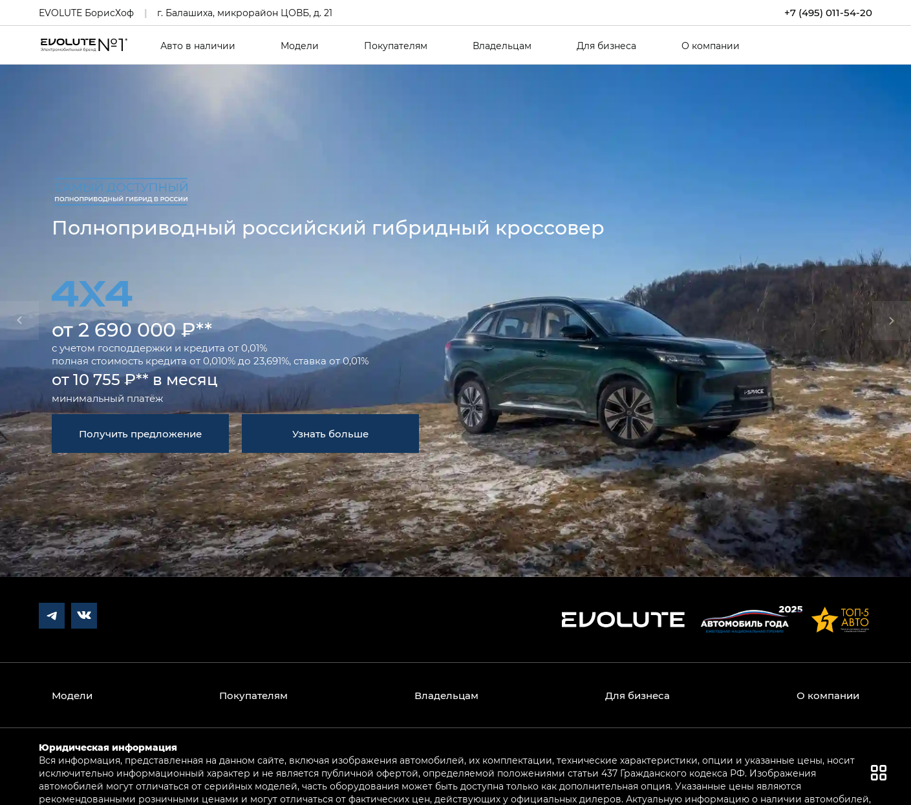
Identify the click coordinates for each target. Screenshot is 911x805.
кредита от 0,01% (225, 347)
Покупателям (395, 45)
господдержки (135, 347)
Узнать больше (330, 433)
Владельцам (502, 45)
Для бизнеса (606, 45)
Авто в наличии (197, 45)
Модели (300, 45)
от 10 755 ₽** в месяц (135, 379)
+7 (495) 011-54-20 (828, 12)
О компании (710, 45)
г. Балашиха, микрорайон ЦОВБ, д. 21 (244, 12)
